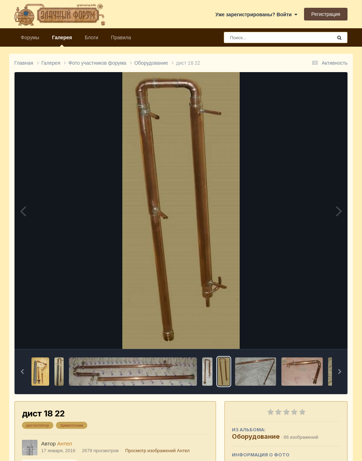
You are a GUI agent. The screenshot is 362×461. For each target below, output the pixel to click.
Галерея (62, 41)
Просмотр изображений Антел (157, 450)
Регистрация (325, 14)
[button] (22, 371)
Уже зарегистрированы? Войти (256, 14)
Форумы (30, 37)
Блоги (91, 37)
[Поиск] (265, 37)
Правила (121, 37)
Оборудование (256, 436)
